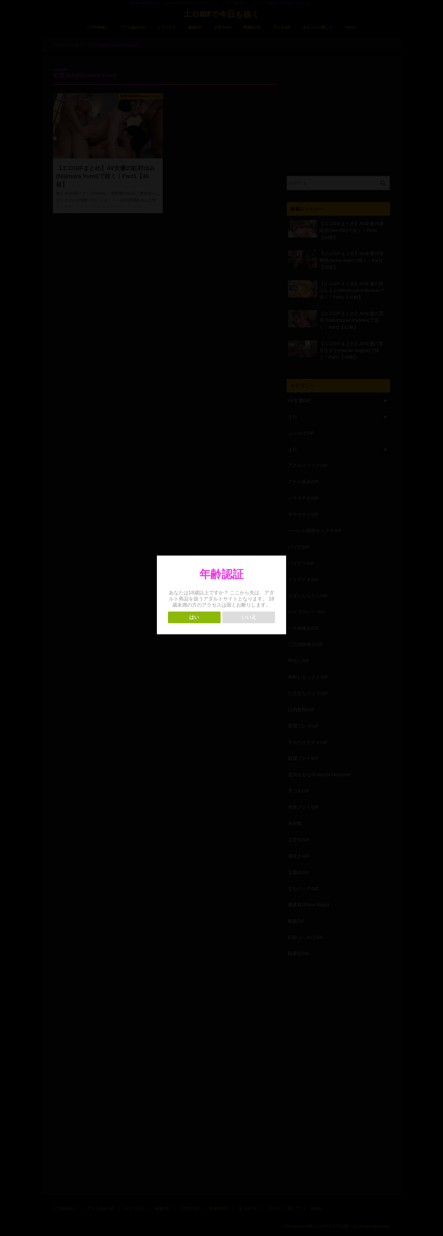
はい (194, 617)
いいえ (248, 617)
